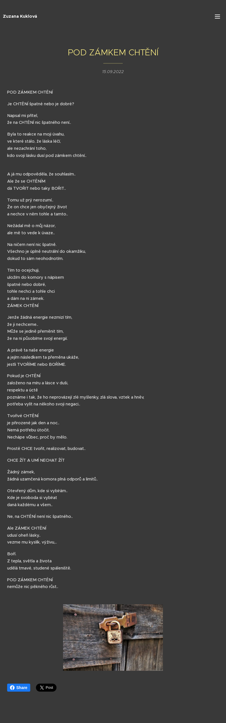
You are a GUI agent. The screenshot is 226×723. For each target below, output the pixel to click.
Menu (217, 16)
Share (18, 687)
